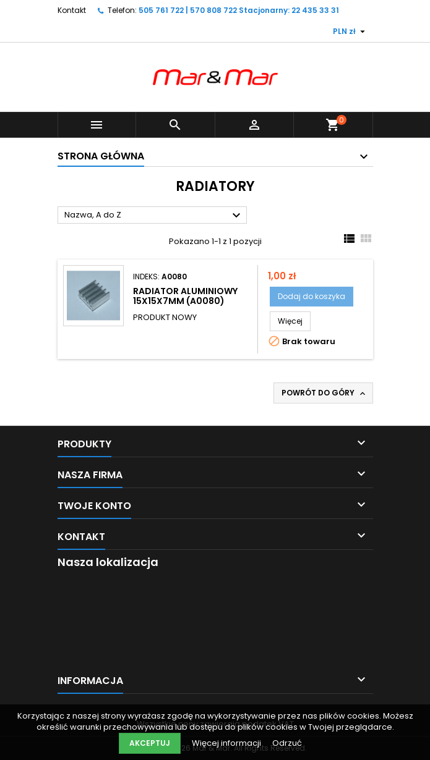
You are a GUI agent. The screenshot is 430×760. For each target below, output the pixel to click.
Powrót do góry (325, 393)
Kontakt (72, 10)
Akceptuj (149, 743)
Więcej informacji (227, 743)
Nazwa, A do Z (154, 215)
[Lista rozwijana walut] (350, 31)
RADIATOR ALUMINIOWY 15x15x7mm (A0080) (185, 296)
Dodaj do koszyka (311, 296)
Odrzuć (287, 743)
